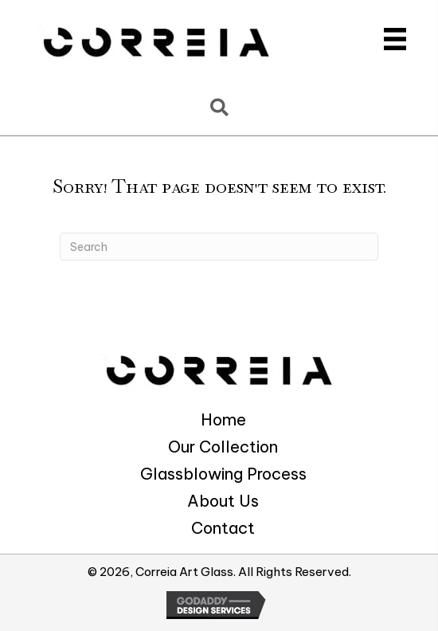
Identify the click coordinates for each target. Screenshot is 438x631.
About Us (223, 501)
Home (223, 419)
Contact (223, 528)
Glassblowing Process (223, 474)
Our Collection (223, 447)
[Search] (219, 247)
